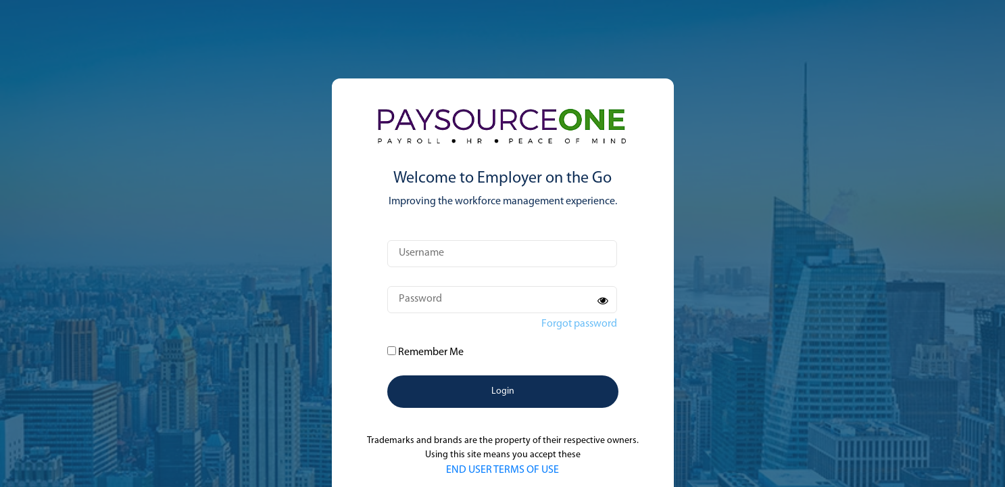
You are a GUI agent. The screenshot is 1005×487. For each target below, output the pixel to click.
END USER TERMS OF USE (502, 470)
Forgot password (579, 324)
